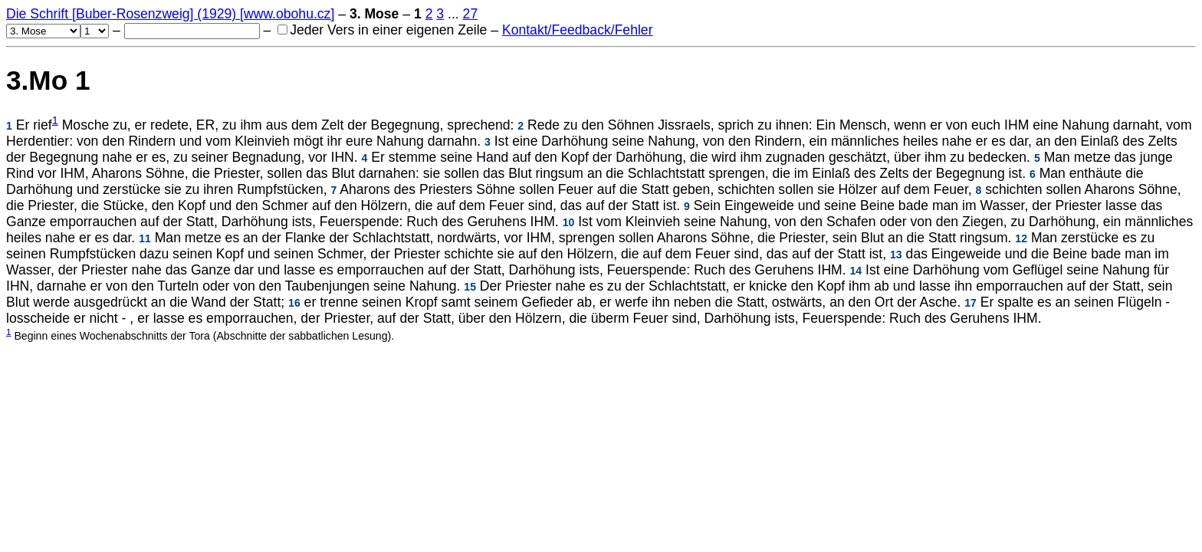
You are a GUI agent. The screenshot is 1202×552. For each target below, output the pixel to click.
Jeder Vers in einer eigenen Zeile (382, 30)
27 (470, 13)
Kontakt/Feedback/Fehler (577, 30)
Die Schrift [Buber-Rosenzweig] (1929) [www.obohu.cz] (170, 13)
